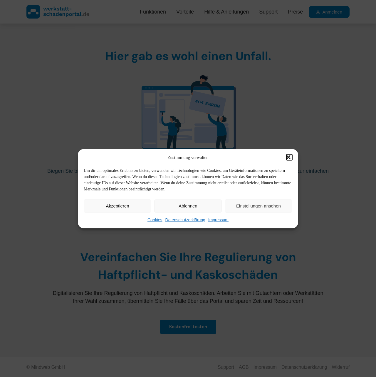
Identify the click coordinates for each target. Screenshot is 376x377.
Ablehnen (188, 205)
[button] (289, 157)
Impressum (218, 219)
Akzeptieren (117, 205)
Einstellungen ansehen (258, 205)
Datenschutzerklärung (185, 219)
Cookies (154, 219)
